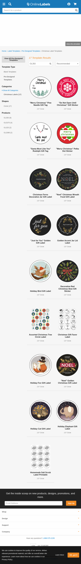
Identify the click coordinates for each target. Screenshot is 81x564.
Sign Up (71, 503)
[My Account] (69, 4)
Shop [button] (4, 512)
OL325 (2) (7, 128)
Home (4, 51)
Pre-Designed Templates (31, 51)
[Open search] (76, 10)
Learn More (59, 555)
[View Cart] (75, 4)
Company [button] (6, 532)
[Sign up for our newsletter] (33, 503)
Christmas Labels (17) (12, 94)
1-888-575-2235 (49, 538)
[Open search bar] (10, 4)
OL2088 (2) (8, 133)
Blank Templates (10, 72)
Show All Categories (10, 90)
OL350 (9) (7, 118)
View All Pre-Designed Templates (13, 59)
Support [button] (5, 525)
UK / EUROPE (43, 546)
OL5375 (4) (8, 123)
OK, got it (73, 555)
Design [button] (5, 518)
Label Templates (14, 51)
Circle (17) (8, 106)
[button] (4, 4)
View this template (73, 44)
